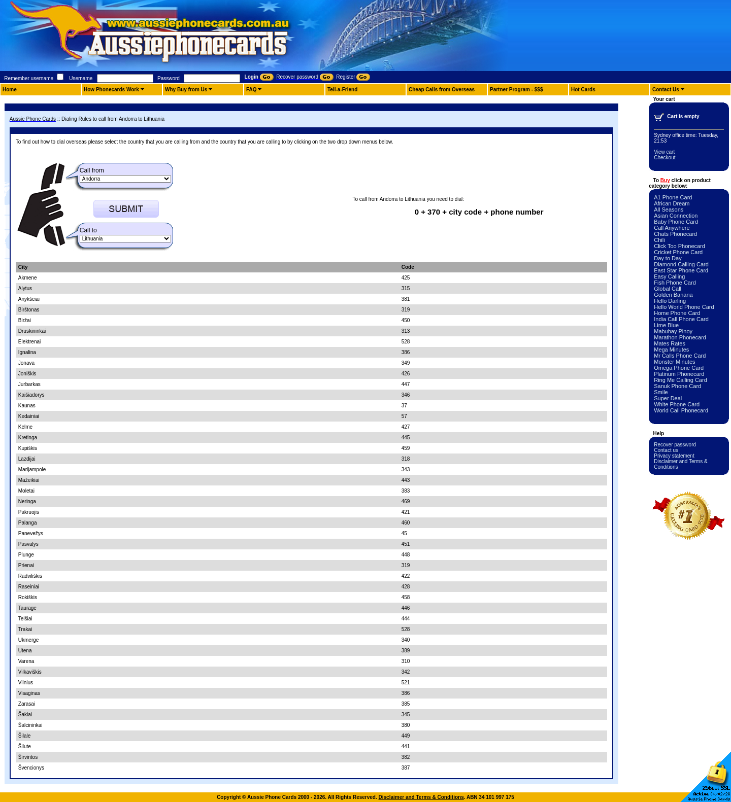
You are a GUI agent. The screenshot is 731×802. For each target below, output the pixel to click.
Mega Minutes (671, 349)
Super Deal (668, 398)
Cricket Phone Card (678, 252)
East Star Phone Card (681, 270)
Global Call (667, 289)
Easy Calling (669, 276)
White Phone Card (677, 404)
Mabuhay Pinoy (673, 331)
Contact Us (665, 89)
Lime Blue (666, 325)
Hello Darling (670, 301)
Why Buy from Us (186, 89)
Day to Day (667, 258)
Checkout (664, 157)
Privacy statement (674, 456)
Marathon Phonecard (680, 337)
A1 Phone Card (673, 197)
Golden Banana (673, 295)
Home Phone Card (677, 313)
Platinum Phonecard (679, 374)
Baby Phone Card (676, 222)
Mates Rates (669, 343)
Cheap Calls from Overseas (442, 89)
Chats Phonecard (675, 234)
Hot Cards (583, 89)
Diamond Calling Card (681, 264)
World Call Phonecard (681, 410)
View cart (664, 152)
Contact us (666, 450)
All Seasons (668, 209)
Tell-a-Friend (342, 89)
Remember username (28, 78)
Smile (661, 392)
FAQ (251, 89)
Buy (665, 180)
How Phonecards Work (111, 89)
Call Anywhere (671, 228)
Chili (659, 240)
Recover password (675, 444)
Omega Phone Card (679, 368)
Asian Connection (675, 216)
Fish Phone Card (675, 283)
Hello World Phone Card (684, 307)
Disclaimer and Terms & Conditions (421, 797)
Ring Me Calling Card (680, 380)
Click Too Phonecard (679, 246)
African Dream (671, 203)
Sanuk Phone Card (677, 386)
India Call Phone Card (681, 319)
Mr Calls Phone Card (680, 356)
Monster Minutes (674, 362)
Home (10, 89)
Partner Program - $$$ (516, 89)
